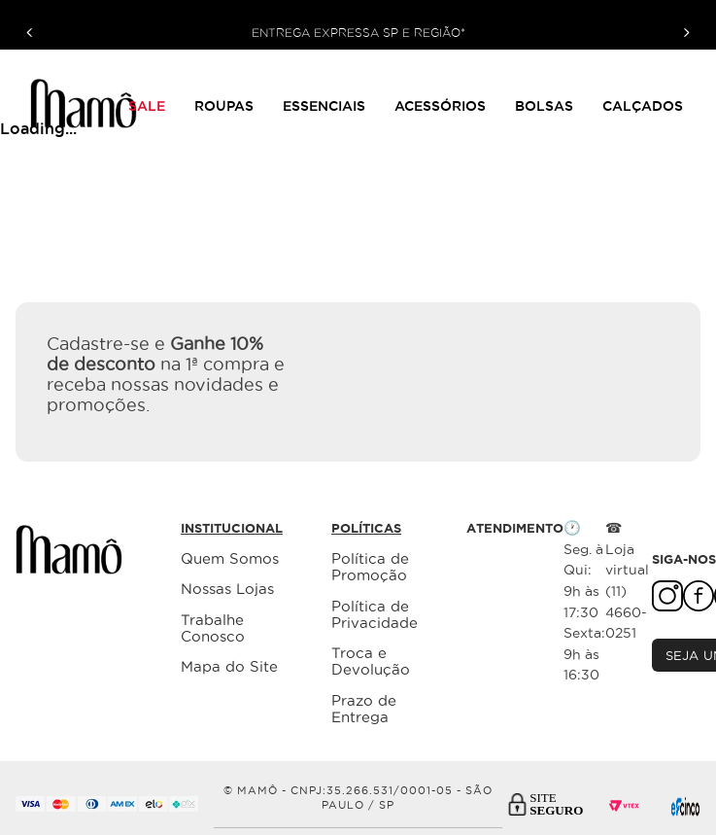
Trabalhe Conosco (213, 627)
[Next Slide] (686, 32)
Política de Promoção (370, 566)
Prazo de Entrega (363, 708)
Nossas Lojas (227, 588)
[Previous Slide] (29, 32)
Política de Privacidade (374, 614)
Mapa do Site (229, 666)
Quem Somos (230, 558)
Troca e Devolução (370, 661)
